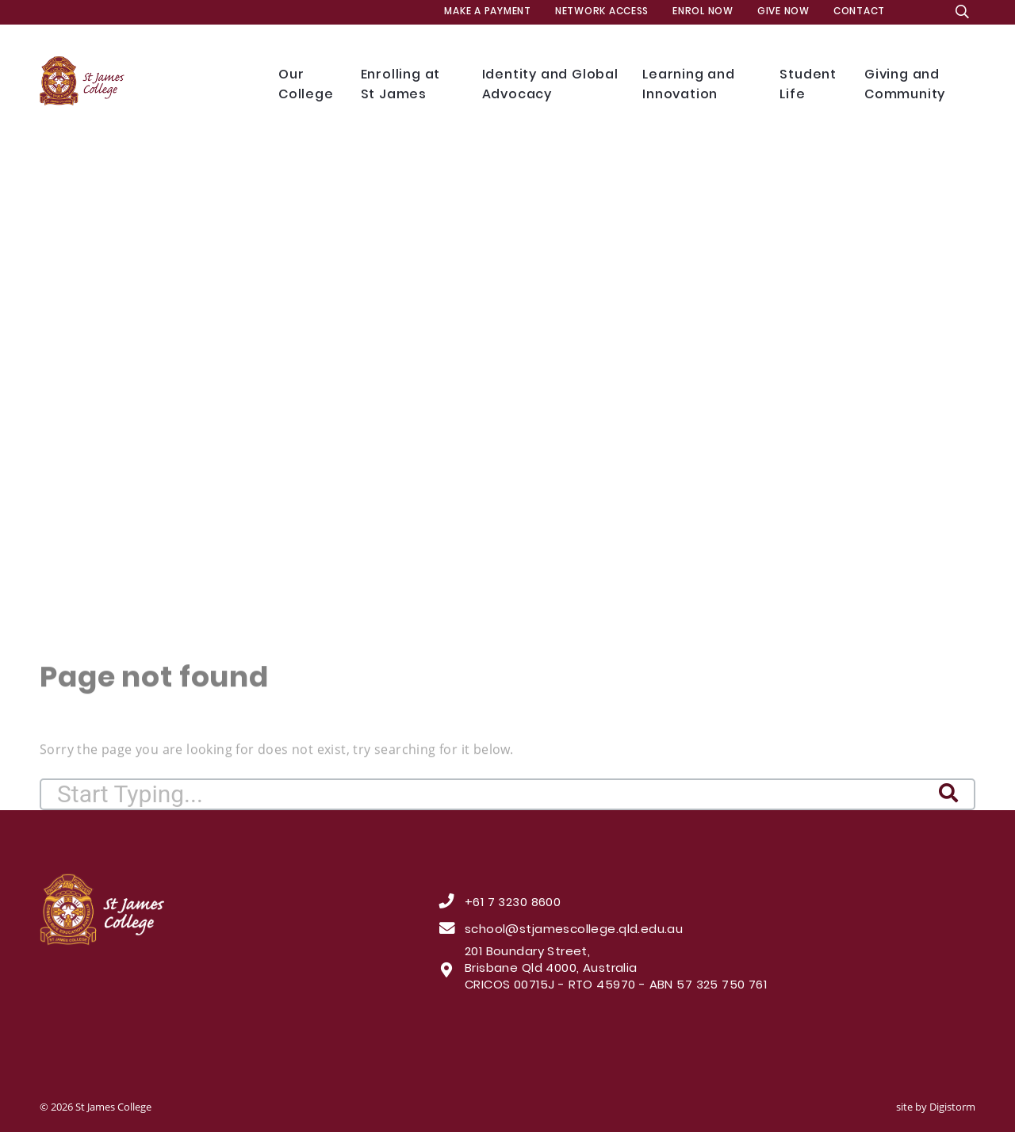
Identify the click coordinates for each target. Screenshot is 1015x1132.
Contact (859, 12)
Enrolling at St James (409, 85)
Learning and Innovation (699, 85)
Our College (307, 85)
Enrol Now (702, 12)
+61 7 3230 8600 (513, 903)
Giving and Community (917, 85)
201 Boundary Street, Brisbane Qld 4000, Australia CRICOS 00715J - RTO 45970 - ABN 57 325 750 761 (616, 969)
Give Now (783, 12)
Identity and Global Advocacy (550, 85)
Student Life (810, 85)
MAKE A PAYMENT (487, 12)
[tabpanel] (507, 373)
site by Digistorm (935, 1106)
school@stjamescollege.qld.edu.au (574, 930)
